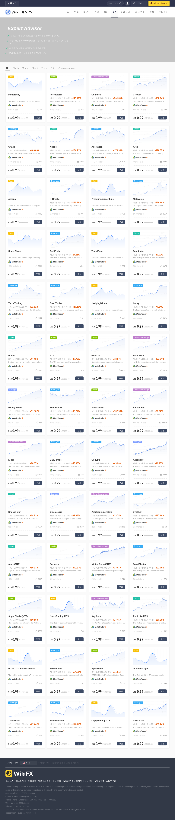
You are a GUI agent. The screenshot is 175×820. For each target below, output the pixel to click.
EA (114, 12)
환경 (96, 12)
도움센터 (163, 12)
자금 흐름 (140, 12)
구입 (38, 117)
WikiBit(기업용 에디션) (72, 781)
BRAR (86, 12)
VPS (76, 12)
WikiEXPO (99, 781)
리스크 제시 (21, 781)
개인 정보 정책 (44, 781)
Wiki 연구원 (111, 781)
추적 (152, 12)
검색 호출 (57, 781)
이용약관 (32, 781)
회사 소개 (9, 781)
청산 (106, 12)
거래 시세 (125, 12)
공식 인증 (88, 781)
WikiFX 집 (12, 3)
